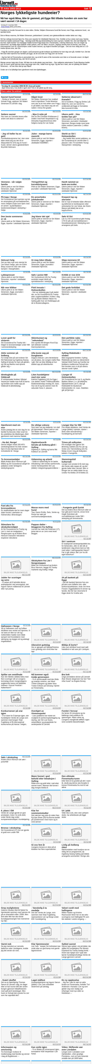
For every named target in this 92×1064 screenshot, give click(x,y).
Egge (4, 77)
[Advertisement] (46, 163)
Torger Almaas (5, 26)
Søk (87, 8)
